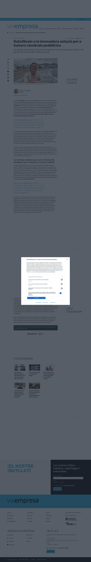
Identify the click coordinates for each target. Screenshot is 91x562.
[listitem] (45, 277)
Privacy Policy (52, 302)
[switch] (61, 279)
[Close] (67, 259)
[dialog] (45, 281)
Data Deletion (38, 302)
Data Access (45, 302)
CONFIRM (36, 297)
